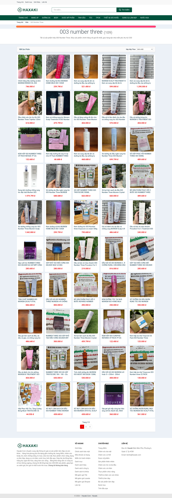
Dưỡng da (46, 18)
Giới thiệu (37, 2)
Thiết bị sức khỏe (111, 18)
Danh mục (28, 2)
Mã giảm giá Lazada (82, 478)
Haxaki (94, 496)
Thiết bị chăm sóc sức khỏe (108, 475)
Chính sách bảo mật (82, 451)
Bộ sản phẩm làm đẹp (106, 482)
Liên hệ (44, 2)
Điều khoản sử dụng (82, 455)
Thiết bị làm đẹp (104, 478)
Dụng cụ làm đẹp (129, 18)
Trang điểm (102, 448)
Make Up (34, 18)
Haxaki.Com (86, 496)
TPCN (98, 18)
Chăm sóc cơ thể (104, 455)
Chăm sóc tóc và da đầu (107, 465)
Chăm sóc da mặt (104, 451)
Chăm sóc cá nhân (105, 468)
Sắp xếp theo (131, 49)
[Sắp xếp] (145, 49)
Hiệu (26, 22)
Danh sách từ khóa (82, 472)
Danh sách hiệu (80, 465)
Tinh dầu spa (103, 488)
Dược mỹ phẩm (68, 18)
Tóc (90, 18)
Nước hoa (144, 18)
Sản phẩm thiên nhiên (106, 462)
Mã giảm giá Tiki (81, 475)
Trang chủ (20, 2)
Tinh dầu (82, 18)
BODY (56, 18)
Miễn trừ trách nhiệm (82, 458)
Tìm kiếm (124, 10)
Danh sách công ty (82, 468)
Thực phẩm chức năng (106, 472)
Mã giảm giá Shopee (82, 482)
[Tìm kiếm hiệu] (84, 9)
